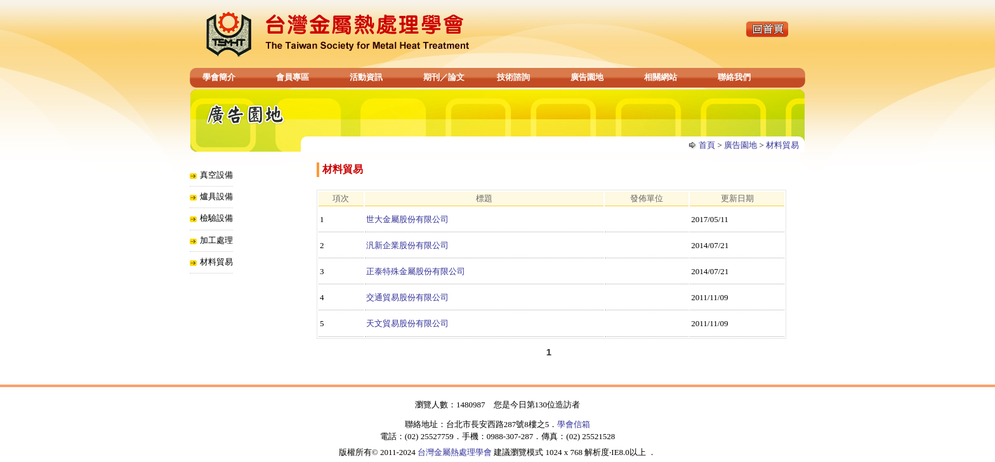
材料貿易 (782, 145)
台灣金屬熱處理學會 (455, 452)
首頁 (707, 145)
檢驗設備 (216, 218)
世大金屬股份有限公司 (407, 219)
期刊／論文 (444, 77)
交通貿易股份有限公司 (407, 297)
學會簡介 (218, 77)
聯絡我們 (734, 77)
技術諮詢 (513, 77)
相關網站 (660, 77)
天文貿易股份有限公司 (407, 323)
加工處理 (216, 240)
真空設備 (216, 175)
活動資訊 (366, 77)
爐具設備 (216, 196)
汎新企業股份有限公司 (407, 245)
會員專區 (292, 77)
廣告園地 (586, 77)
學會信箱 (573, 424)
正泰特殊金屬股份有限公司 (415, 271)
